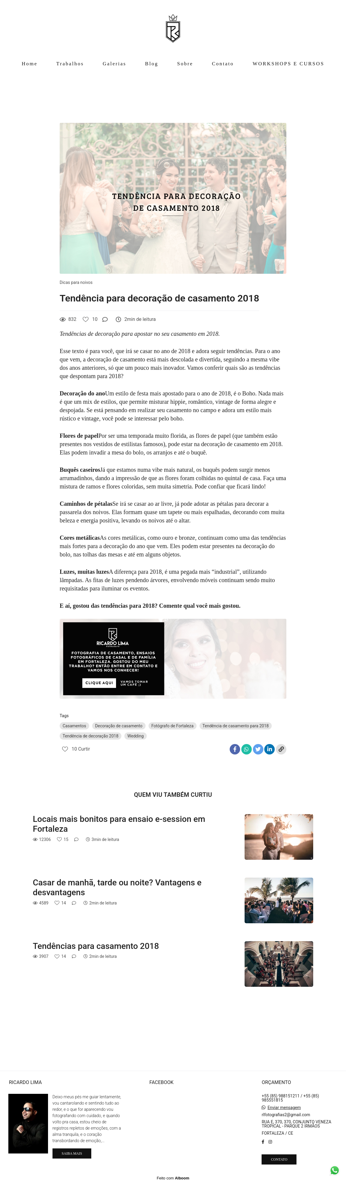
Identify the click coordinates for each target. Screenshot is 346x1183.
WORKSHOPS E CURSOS (288, 64)
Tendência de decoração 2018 (90, 736)
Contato (223, 64)
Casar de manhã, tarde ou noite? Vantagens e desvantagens (117, 888)
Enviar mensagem (284, 1107)
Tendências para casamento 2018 (96, 946)
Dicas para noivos (76, 282)
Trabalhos (70, 64)
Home (30, 64)
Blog (151, 64)
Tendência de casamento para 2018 (236, 725)
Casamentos (74, 725)
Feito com (173, 1178)
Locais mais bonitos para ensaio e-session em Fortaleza (119, 824)
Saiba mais (72, 1153)
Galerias (114, 64)
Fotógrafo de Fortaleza (173, 725)
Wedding (135, 736)
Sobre (185, 64)
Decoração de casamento (119, 725)
